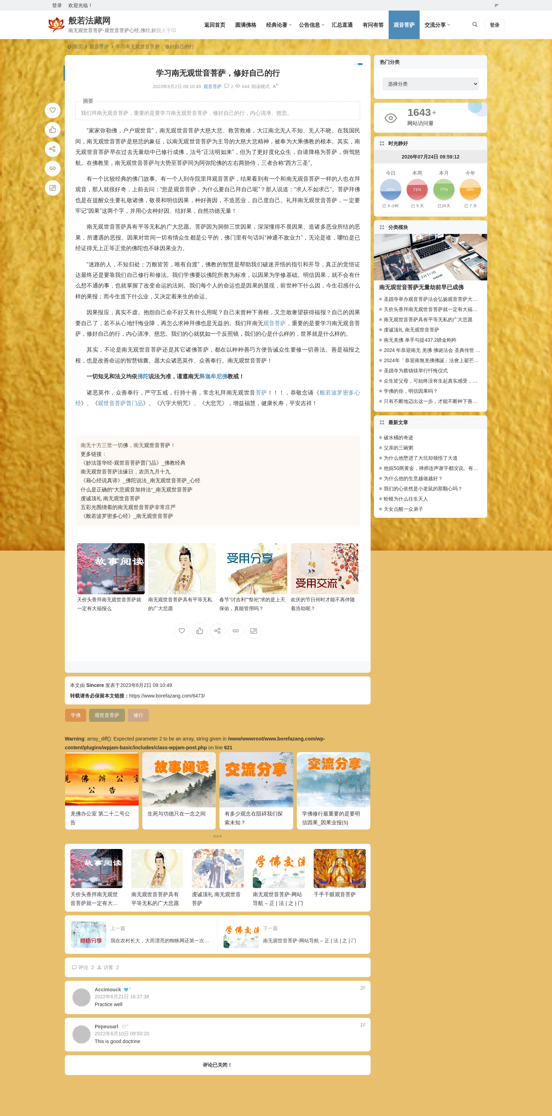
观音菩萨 (404, 25)
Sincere (95, 685)
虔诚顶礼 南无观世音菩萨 (110, 498)
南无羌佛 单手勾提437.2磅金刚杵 (420, 340)
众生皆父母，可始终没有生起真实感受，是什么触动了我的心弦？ (455, 381)
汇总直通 (342, 25)
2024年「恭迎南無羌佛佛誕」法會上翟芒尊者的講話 (441, 360)
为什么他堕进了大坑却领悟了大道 (421, 458)
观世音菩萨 (157, 445)
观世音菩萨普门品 (120, 403)
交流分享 (435, 25)
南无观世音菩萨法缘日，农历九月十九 (125, 472)
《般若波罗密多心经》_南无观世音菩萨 (127, 516)
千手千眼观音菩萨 (335, 894)
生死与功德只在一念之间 (177, 814)
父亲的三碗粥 (398, 448)
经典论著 (276, 25)
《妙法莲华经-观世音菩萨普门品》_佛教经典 (133, 463)
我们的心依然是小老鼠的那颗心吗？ (423, 488)
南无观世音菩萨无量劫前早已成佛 (421, 287)
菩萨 (261, 393)
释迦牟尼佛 (213, 376)
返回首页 (214, 25)
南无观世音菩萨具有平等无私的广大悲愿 (428, 319)
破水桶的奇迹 (398, 437)
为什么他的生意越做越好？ (413, 478)
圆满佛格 (245, 25)
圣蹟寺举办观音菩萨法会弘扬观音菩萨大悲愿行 (435, 299)
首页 (78, 46)
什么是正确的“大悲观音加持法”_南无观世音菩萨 (137, 489)
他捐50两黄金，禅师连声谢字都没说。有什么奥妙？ (433, 468)
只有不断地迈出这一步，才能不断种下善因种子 (435, 401)
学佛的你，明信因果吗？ (411, 391)
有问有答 (373, 25)
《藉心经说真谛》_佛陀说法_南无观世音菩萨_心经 (140, 480)
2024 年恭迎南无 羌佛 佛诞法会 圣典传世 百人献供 (439, 350)
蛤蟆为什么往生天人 (406, 499)
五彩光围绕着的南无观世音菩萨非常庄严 (128, 507)
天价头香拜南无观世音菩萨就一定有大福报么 (94, 903)
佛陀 (143, 376)
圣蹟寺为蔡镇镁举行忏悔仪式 (416, 370)
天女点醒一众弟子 (403, 509)
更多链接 (91, 454)
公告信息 (309, 25)
